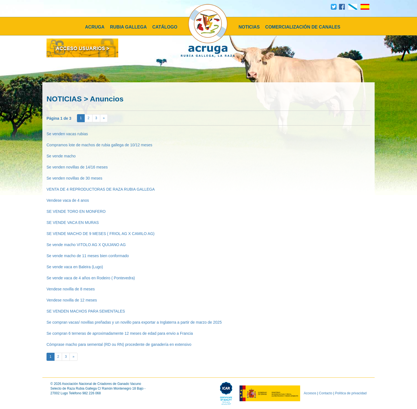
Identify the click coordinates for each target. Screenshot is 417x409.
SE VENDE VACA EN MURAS (73, 222)
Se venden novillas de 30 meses (74, 178)
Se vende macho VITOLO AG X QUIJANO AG (86, 244)
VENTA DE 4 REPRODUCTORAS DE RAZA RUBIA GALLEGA (101, 189)
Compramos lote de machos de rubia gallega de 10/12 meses (99, 145)
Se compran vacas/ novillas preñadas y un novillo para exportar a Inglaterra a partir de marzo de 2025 (134, 322)
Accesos (310, 393)
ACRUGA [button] (94, 27)
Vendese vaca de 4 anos (68, 200)
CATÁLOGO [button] (164, 27)
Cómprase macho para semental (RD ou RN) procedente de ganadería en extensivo (119, 344)
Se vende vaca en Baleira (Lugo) (75, 267)
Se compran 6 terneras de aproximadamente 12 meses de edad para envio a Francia (120, 333)
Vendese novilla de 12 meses (72, 300)
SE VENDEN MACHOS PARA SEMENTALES (86, 311)
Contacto (325, 393)
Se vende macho (61, 156)
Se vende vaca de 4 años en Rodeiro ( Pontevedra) (91, 278)
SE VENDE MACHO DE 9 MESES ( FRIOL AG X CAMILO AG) (101, 233)
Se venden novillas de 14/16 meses (77, 167)
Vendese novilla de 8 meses (71, 289)
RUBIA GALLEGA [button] (128, 27)
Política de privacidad (351, 393)
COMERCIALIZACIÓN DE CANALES (302, 27)
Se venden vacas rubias (67, 134)
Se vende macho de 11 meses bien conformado (88, 256)
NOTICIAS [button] (248, 27)
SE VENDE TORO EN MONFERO (76, 211)
